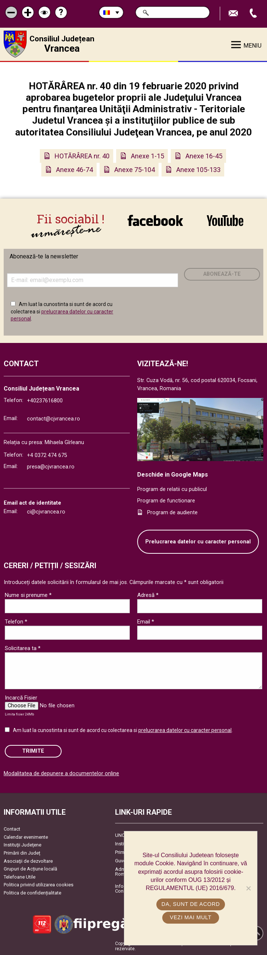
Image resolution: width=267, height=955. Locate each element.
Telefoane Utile (19, 876)
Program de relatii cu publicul (172, 489)
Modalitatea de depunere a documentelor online (61, 773)
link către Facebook (155, 222)
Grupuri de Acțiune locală (30, 868)
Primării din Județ (22, 852)
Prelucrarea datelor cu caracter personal (198, 541)
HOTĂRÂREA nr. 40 (82, 156)
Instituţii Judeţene (22, 845)
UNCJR (122, 835)
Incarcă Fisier (21, 697)
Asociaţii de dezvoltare (28, 860)
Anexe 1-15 (147, 156)
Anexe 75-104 (134, 170)
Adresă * (148, 595)
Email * (145, 621)
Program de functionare (166, 501)
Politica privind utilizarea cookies (38, 884)
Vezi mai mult (190, 917)
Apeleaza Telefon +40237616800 (254, 13)
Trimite (33, 751)
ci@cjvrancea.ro (46, 511)
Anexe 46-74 (74, 170)
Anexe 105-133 (198, 170)
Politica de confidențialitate (32, 892)
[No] (248, 888)
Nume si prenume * (28, 595)
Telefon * (16, 621)
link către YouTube (225, 222)
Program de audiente (172, 512)
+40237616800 (45, 400)
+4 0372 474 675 (47, 455)
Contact (12, 828)
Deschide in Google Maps (172, 474)
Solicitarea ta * (23, 648)
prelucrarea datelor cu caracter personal (185, 730)
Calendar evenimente (26, 836)
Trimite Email (234, 13)
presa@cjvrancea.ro (50, 466)
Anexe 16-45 (203, 156)
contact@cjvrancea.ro (53, 419)
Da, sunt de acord (191, 904)
